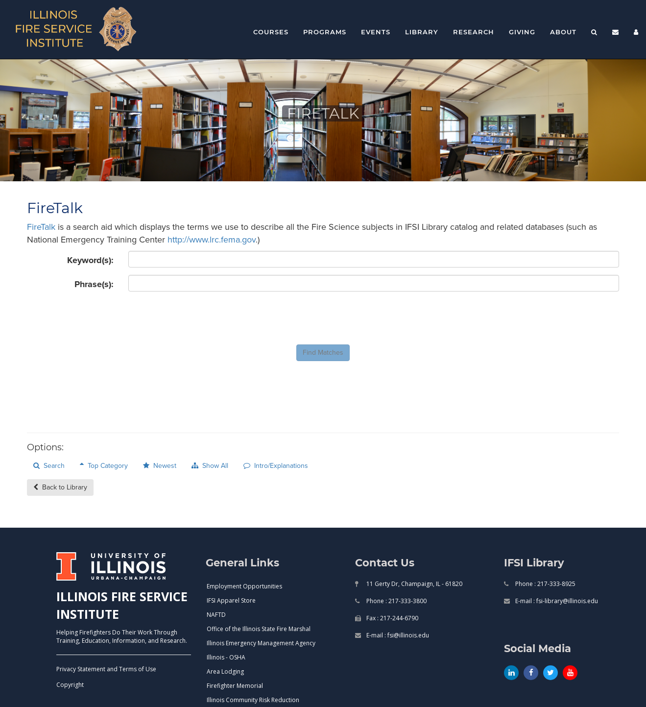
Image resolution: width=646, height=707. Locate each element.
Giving (522, 32)
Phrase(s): (94, 284)
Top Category (104, 466)
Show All (209, 466)
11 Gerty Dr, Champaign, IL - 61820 (413, 584)
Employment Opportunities (244, 586)
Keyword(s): (90, 260)
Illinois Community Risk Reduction (253, 700)
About (563, 32)
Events (375, 32)
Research (473, 32)
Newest (159, 466)
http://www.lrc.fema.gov (211, 239)
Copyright (70, 685)
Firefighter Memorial (235, 686)
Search (49, 466)
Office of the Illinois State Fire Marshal (259, 629)
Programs (324, 32)
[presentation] (202, 318)
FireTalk (41, 226)
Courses (270, 32)
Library (421, 32)
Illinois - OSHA (226, 657)
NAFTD (216, 614)
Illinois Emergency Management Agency (261, 643)
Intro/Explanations (275, 466)
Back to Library (60, 487)
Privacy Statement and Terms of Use (106, 669)
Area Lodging (225, 671)
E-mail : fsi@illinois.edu (397, 635)
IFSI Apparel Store (231, 600)
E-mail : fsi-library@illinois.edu (556, 601)
